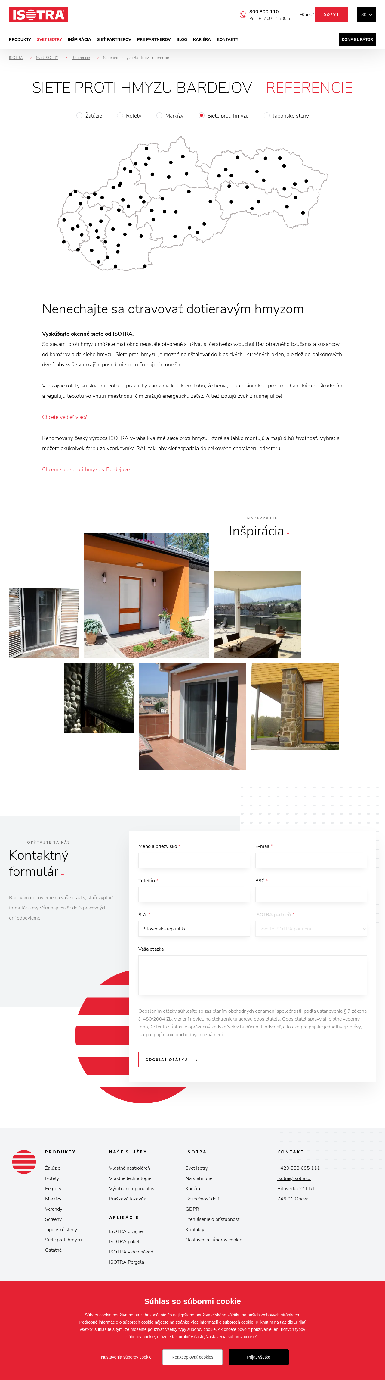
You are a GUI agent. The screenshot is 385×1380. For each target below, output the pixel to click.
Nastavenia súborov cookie (214, 1241)
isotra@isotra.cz (294, 1180)
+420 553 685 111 (298, 1170)
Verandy (53, 1211)
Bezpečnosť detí (202, 1200)
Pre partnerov (154, 39)
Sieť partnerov (114, 39)
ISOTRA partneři (274, 917)
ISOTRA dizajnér (126, 1233)
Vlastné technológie (130, 1180)
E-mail (264, 846)
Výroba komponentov (132, 1190)
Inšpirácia (79, 39)
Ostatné (53, 1252)
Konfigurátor (357, 39)
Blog (182, 39)
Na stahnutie (199, 1180)
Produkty (20, 39)
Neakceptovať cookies (192, 1357)
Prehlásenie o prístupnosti (213, 1221)
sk (364, 14)
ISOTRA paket (124, 1243)
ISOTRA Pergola (126, 1264)
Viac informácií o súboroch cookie (221, 1322)
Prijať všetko (258, 1357)
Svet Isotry (197, 1170)
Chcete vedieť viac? (64, 417)
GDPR (192, 1211)
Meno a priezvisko (159, 846)
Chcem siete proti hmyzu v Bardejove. (86, 469)
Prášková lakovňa (127, 1200)
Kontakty (227, 39)
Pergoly (53, 1190)
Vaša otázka (151, 953)
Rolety (133, 115)
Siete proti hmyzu (228, 115)
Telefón (148, 882)
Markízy (174, 115)
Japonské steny (291, 115)
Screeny (53, 1221)
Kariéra (202, 39)
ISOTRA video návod (131, 1253)
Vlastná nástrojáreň (129, 1170)
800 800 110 (255, 11)
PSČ (261, 882)
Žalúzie (93, 115)
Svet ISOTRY (49, 39)
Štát (144, 917)
